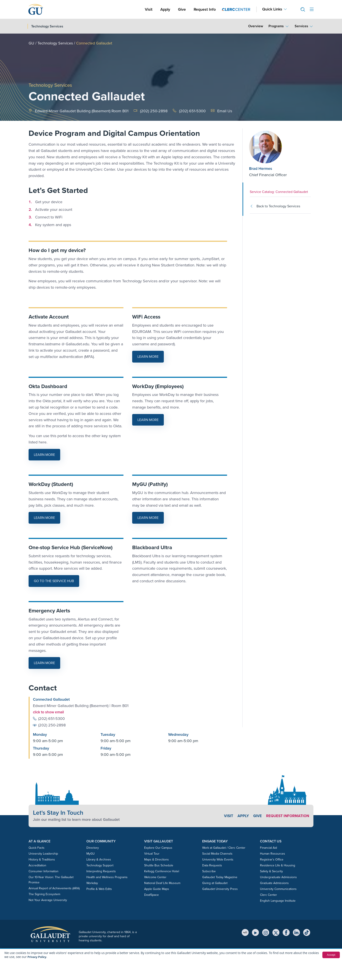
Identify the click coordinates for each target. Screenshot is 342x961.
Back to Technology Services (275, 206)
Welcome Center (155, 877)
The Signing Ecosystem (44, 894)
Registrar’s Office (271, 859)
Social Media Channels (217, 853)
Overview (255, 26)
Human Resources (272, 853)
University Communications (278, 888)
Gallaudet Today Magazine (219, 877)
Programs (276, 26)
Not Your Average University (48, 900)
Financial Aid (268, 847)
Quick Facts (36, 847)
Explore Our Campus (158, 847)
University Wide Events (217, 859)
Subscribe (209, 871)
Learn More (150, 358)
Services (301, 26)
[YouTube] (255, 932)
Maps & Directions (156, 859)
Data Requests (212, 865)
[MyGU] (245, 932)
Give (182, 9)
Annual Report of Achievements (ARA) (54, 888)
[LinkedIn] (296, 932)
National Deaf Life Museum (162, 883)
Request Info (205, 9)
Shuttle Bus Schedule (158, 865)
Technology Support (99, 865)
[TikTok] (306, 932)
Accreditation (37, 865)
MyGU (90, 853)
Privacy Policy (37, 957)
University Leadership (43, 853)
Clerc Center (268, 894)
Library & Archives (98, 859)
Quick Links (272, 9)
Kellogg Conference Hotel (161, 871)
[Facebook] (286, 932)
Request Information (286, 815)
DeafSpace (151, 894)
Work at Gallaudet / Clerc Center (223, 847)
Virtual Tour (151, 853)
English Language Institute (278, 900)
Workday (92, 883)
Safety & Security (271, 871)
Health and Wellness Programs (107, 877)
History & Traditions (42, 859)
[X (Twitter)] (275, 932)
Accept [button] (330, 955)
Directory (92, 847)
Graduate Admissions (274, 883)
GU (31, 43)
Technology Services (55, 43)
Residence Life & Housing (277, 865)
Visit (148, 9)
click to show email (49, 712)
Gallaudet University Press (220, 888)
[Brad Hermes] (275, 147)
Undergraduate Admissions (278, 877)
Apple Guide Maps (156, 888)
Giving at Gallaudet (214, 883)
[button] (301, 9)
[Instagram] (265, 932)
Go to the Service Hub (54, 580)
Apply (166, 9)
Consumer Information (43, 871)
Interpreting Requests (101, 871)
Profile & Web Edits (99, 888)
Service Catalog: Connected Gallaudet (279, 191)
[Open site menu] (312, 9)
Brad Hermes (260, 168)
